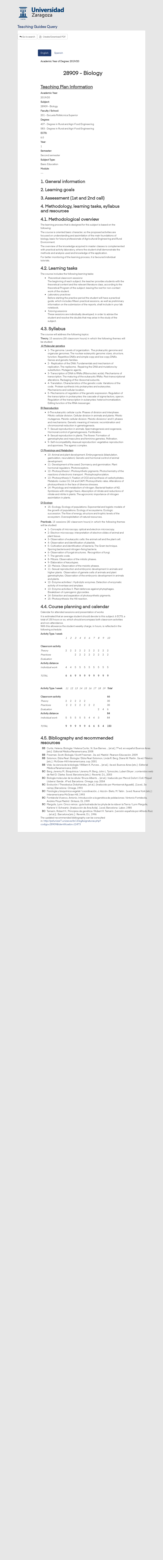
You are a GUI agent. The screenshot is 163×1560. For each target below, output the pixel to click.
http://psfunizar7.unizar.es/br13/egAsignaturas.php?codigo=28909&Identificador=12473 (71, 822)
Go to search (27, 36)
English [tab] (45, 52)
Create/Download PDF (53, 36)
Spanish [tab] (58, 52)
